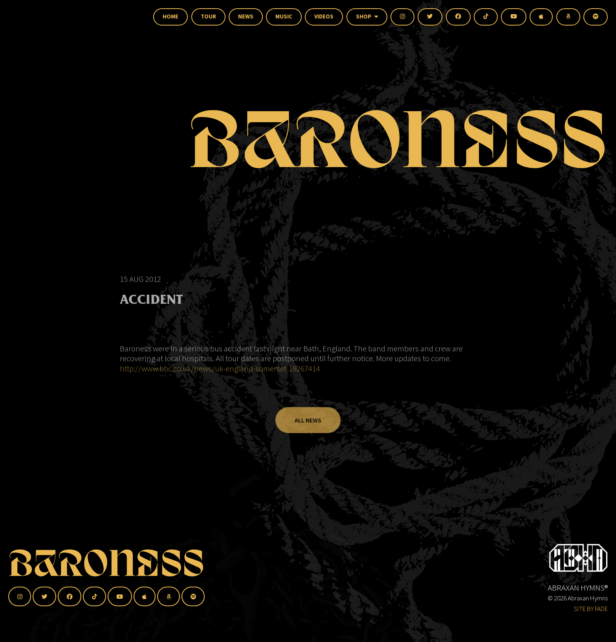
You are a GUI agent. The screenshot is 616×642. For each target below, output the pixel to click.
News (245, 16)
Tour (208, 16)
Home (170, 16)
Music (283, 16)
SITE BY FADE (591, 608)
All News (308, 430)
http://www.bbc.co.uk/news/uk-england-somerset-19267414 (220, 378)
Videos (324, 16)
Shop (367, 16)
